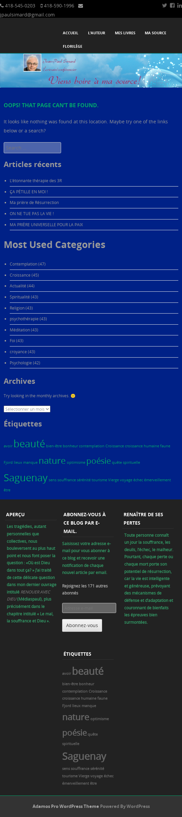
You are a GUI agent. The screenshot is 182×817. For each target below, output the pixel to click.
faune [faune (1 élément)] (165, 446)
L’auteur (96, 32)
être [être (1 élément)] (7, 490)
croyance (18, 351)
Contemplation (23, 264)
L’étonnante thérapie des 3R (36, 180)
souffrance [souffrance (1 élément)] (66, 480)
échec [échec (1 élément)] (138, 480)
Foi (12, 340)
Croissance (20, 275)
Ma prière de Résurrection (34, 202)
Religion (17, 308)
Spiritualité (20, 296)
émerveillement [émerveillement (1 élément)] (157, 480)
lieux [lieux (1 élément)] (18, 462)
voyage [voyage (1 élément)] (126, 480)
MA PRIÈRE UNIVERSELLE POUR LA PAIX (46, 224)
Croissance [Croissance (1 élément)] (114, 446)
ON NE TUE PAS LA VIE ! (32, 213)
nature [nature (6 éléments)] (52, 460)
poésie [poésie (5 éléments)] (98, 460)
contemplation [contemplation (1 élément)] (91, 446)
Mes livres (125, 32)
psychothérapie (24, 318)
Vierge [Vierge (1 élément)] (113, 480)
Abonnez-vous (82, 625)
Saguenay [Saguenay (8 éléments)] (26, 477)
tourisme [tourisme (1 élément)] (99, 480)
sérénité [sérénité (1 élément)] (84, 480)
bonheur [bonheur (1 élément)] (70, 446)
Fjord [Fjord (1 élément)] (8, 462)
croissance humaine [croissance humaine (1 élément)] (142, 446)
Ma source (155, 32)
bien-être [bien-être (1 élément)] (54, 446)
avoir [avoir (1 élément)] (8, 446)
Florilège (72, 46)
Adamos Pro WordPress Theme (66, 806)
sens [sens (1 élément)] (52, 480)
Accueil (70, 32)
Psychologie (21, 362)
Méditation (20, 329)
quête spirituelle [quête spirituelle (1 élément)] (126, 462)
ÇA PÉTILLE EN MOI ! (29, 191)
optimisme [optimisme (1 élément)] (76, 462)
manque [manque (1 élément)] (30, 462)
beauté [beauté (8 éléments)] (29, 443)
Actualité (18, 285)
